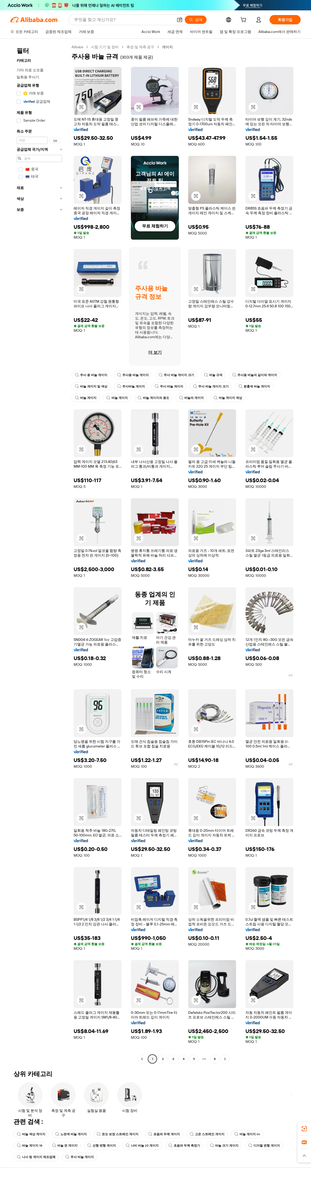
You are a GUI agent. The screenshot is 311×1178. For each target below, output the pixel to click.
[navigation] (39, 553)
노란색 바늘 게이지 (71, 1134)
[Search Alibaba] (123, 20)
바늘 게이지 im (247, 1134)
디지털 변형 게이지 (264, 1146)
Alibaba (77, 47)
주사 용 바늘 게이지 (91, 375)
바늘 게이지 (85, 398)
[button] (179, 20)
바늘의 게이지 (191, 398)
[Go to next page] (225, 1059)
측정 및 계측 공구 (140, 47)
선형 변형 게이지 (101, 1146)
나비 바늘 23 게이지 (142, 1146)
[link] (304, 1128)
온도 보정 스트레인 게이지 (117, 1134)
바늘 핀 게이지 (64, 1146)
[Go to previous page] (142, 1059)
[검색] (196, 20)
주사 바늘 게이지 (169, 386)
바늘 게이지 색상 (228, 398)
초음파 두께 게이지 (164, 1134)
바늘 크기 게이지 (224, 1146)
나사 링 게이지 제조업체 (36, 1157)
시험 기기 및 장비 (105, 47)
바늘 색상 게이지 (31, 1134)
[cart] (244, 20)
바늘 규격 (213, 375)
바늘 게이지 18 (29, 1146)
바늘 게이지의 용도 (153, 398)
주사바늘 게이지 (131, 386)
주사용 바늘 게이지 (133, 375)
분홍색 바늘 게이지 (254, 386)
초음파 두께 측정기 (184, 1146)
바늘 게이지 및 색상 (91, 386)
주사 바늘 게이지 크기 (176, 375)
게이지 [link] (167, 47)
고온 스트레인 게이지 (207, 1134)
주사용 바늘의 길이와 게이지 (254, 375)
